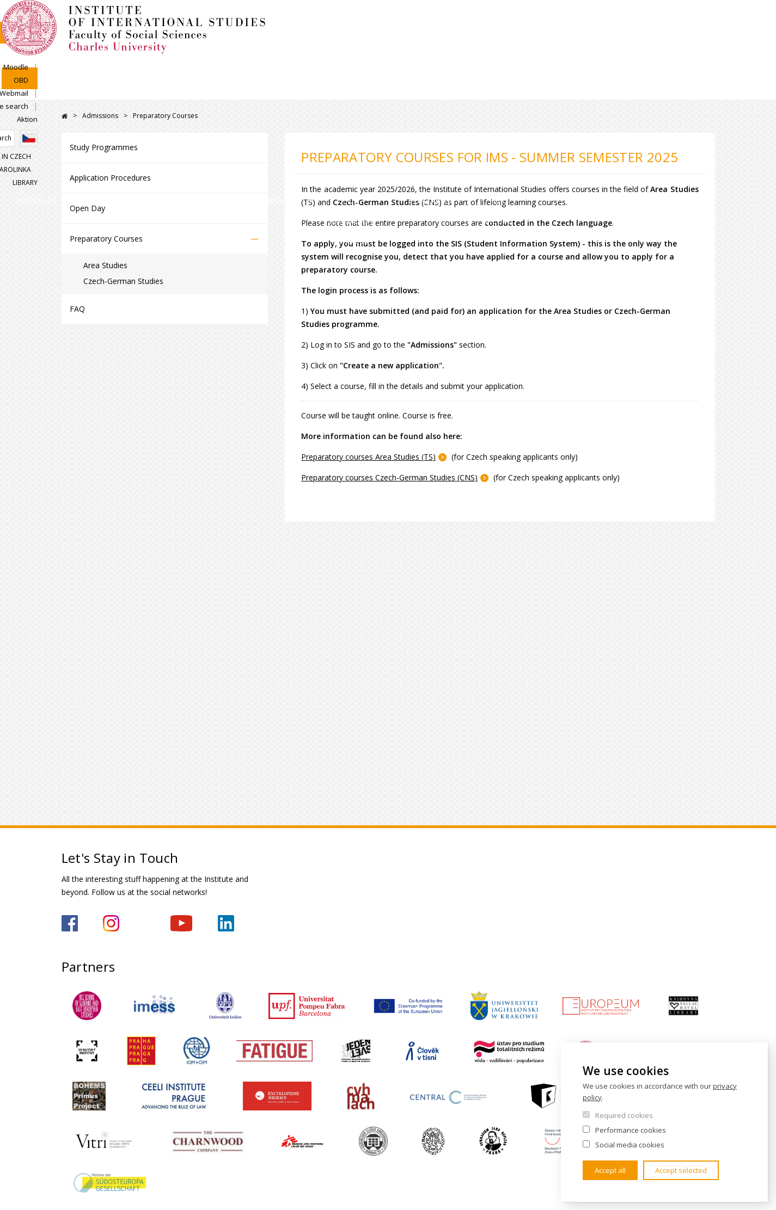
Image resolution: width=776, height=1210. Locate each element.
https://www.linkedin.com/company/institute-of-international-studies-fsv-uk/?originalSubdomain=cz (226, 923)
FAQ (77, 309)
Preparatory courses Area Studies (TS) (368, 457)
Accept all (610, 1170)
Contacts (592, 89)
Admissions (185, 89)
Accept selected (681, 1170)
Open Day (87, 208)
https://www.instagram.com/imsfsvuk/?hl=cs (111, 923)
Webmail (601, 20)
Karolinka (657, 58)
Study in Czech (598, 58)
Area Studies (105, 265)
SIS (496, 20)
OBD (564, 20)
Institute (97, 89)
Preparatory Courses (106, 238)
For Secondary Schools (476, 89)
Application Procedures (110, 177)
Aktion (704, 20)
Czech (706, 39)
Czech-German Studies (123, 281)
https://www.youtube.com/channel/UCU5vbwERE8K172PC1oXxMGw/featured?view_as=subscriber (181, 923)
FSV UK (65, 116)
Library (702, 58)
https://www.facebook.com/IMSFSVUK (70, 923)
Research (360, 89)
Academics (275, 89)
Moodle (529, 20)
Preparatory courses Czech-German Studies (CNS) (389, 477)
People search (655, 20)
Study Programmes (104, 147)
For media (678, 89)
